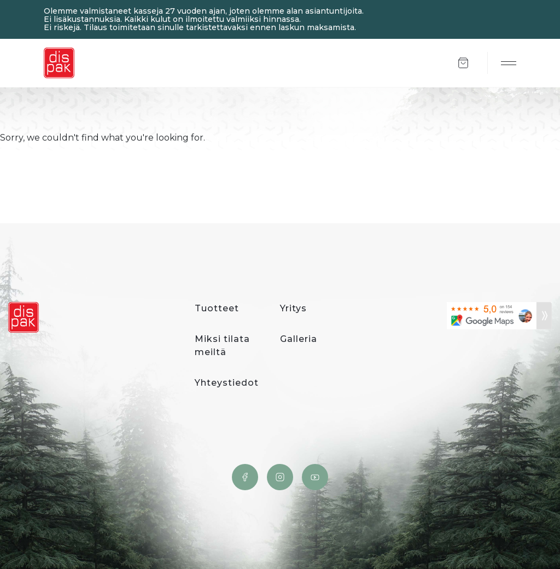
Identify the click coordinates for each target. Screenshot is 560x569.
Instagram (280, 477)
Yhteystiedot (227, 383)
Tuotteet (217, 308)
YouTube (315, 477)
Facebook (245, 477)
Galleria (298, 339)
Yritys (293, 308)
